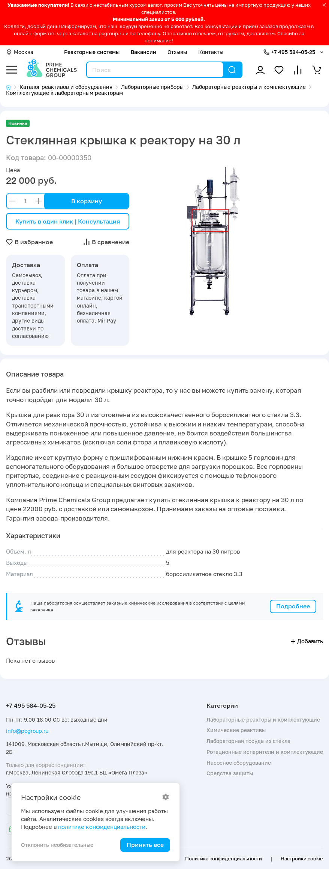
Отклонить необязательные (57, 845)
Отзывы (177, 52)
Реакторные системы (92, 52)
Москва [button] (19, 52)
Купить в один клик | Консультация (67, 221)
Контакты (210, 52)
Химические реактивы (236, 730)
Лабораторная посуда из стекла (248, 741)
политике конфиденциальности (101, 827)
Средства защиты (229, 773)
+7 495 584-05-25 (293, 52)
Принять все (145, 844)
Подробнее (293, 606)
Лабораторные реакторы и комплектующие (263, 719)
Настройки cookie (302, 858)
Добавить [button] (307, 641)
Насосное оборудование (238, 762)
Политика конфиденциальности (223, 858)
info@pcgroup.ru (27, 731)
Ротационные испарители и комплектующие (264, 752)
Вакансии (143, 52)
